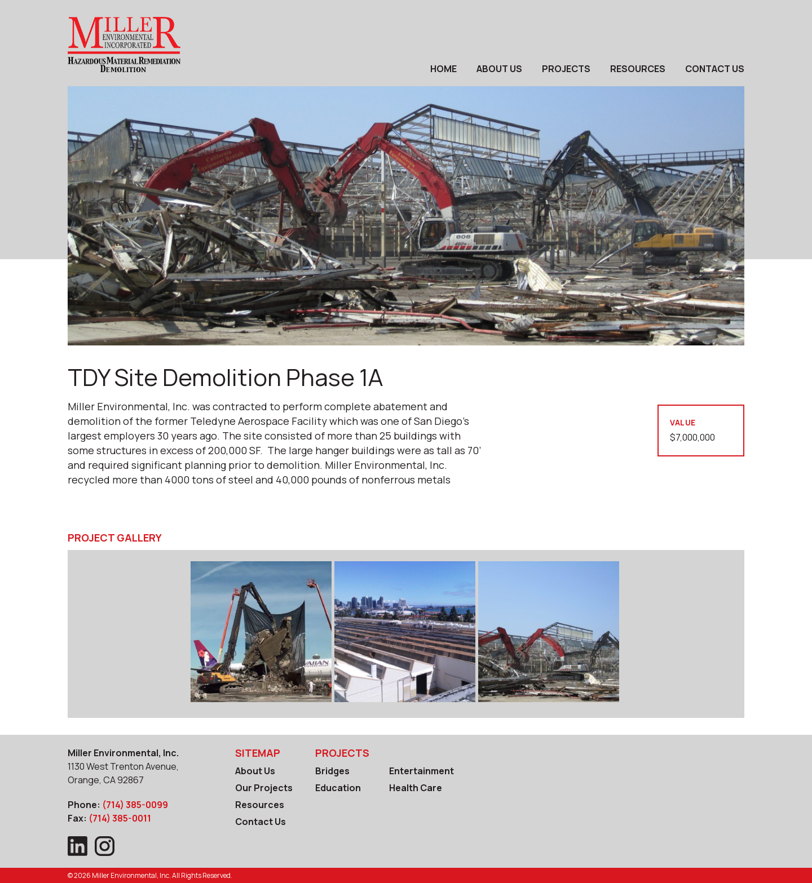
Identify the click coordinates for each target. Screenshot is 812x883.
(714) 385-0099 (135, 804)
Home (443, 69)
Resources (637, 69)
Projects (566, 69)
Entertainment (421, 771)
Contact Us (714, 69)
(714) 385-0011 (120, 818)
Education (338, 788)
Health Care (415, 788)
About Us (499, 69)
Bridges (332, 771)
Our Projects (264, 788)
